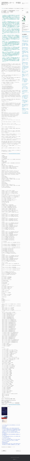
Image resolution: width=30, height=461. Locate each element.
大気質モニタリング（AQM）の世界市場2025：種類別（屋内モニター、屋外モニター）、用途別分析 (25, 80)
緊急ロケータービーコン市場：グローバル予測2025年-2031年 (25, 72)
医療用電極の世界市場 (5, 442)
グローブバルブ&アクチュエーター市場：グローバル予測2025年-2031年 (25, 112)
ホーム (3, 8)
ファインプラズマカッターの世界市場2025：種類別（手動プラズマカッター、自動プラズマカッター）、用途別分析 (25, 97)
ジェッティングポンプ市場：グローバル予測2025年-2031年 (25, 84)
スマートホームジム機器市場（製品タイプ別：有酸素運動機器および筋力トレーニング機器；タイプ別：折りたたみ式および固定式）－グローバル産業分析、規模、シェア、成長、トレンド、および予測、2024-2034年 (11, 430)
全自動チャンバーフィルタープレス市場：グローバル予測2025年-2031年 (25, 41)
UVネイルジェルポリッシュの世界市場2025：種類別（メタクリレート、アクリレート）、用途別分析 (25, 92)
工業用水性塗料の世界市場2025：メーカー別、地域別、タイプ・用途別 (25, 56)
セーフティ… (18, 450)
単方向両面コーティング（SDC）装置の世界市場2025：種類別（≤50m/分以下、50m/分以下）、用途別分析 (25, 68)
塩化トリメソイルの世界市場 (5, 441)
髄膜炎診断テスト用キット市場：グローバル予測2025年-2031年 (25, 109)
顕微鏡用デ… (4, 450)
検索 (22, 10)
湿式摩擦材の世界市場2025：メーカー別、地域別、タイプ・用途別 (25, 63)
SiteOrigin (14, 459)
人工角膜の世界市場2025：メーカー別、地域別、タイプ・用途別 (25, 87)
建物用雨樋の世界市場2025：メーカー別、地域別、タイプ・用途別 (25, 48)
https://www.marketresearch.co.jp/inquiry (14, 153)
